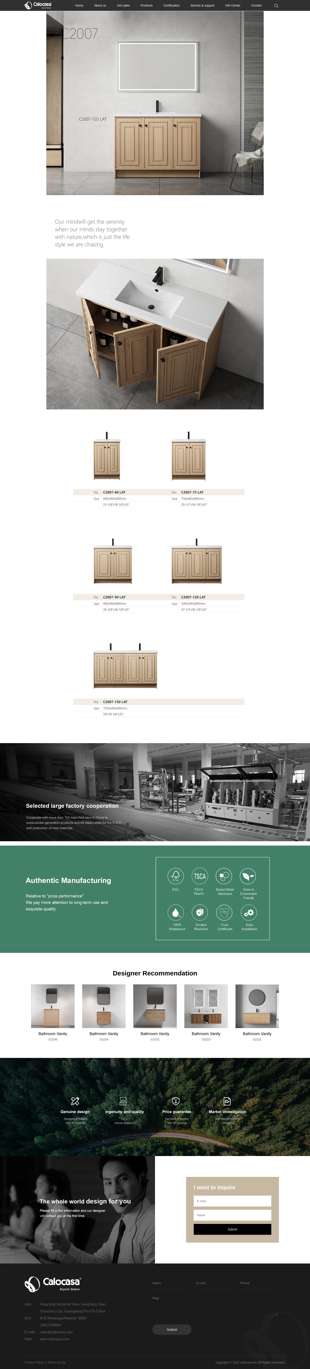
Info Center (232, 5)
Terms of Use (56, 1362)
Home (79, 5)
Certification (171, 5)
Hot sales (123, 5)
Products (147, 5)
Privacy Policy (34, 1362)
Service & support (202, 5)
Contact (256, 5)
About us (100, 5)
